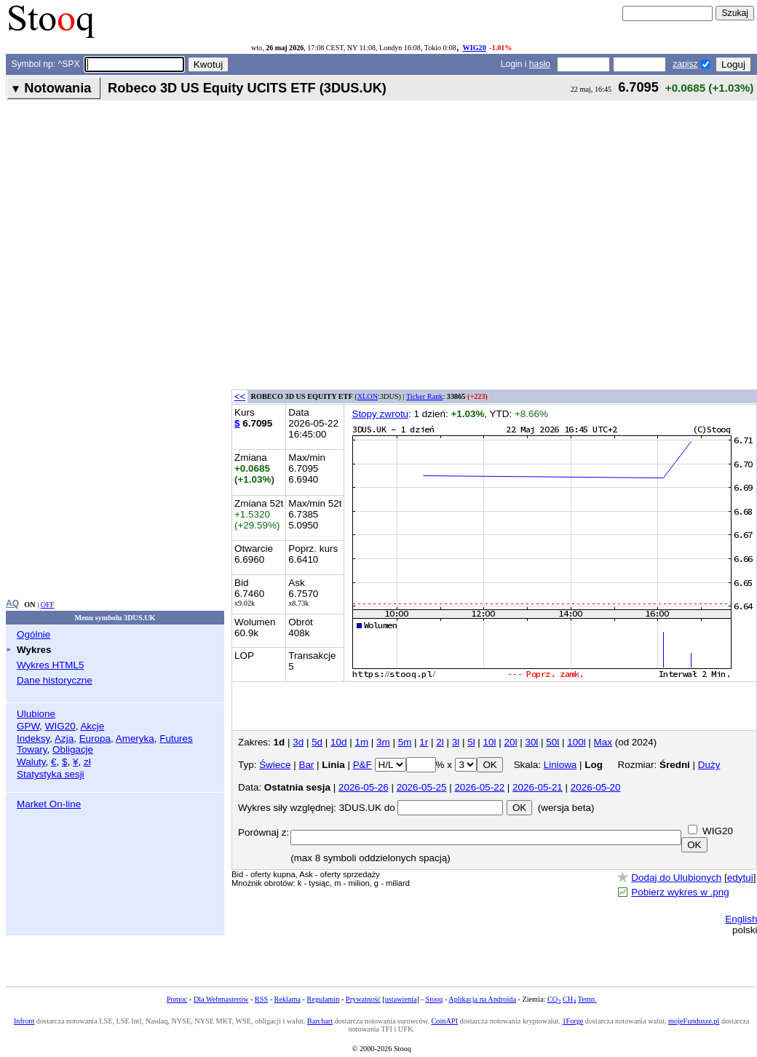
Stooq (434, 999)
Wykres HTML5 (50, 665)
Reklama (287, 999)
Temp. (587, 999)
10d (338, 742)
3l (455, 742)
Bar (306, 764)
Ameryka (135, 738)
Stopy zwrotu (380, 413)
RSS (261, 999)
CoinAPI (445, 1021)
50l (552, 742)
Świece (274, 764)
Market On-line (49, 804)
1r (423, 742)
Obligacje (72, 749)
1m (361, 742)
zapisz (685, 64)
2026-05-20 (596, 787)
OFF (48, 605)
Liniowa (560, 764)
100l (576, 742)
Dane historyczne (54, 680)
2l (439, 742)
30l (531, 742)
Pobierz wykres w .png (680, 892)
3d (298, 742)
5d (317, 742)
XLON (367, 396)
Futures (176, 738)
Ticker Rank (424, 396)
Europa (95, 738)
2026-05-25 (422, 787)
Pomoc (177, 999)
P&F (362, 764)
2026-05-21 (537, 787)
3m (383, 742)
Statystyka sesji (50, 774)
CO (553, 999)
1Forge (572, 1021)
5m (405, 742)
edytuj (740, 877)
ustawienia (401, 999)
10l (489, 742)
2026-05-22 (479, 787)
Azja (64, 738)
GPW (28, 726)
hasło (539, 64)
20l (511, 742)
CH (569, 999)
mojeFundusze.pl (693, 1021)
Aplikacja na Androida (482, 999)
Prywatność (363, 999)
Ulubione (36, 713)
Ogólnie (33, 634)
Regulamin (323, 999)
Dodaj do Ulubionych (676, 877)
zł (87, 761)
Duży (709, 764)
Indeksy (33, 738)
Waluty (31, 761)
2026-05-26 (363, 787)
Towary (32, 749)
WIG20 (473, 48)
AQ (12, 603)
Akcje (92, 726)
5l (471, 742)
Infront (24, 1021)
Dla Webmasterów (221, 999)
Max (603, 742)
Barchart (320, 1021)
